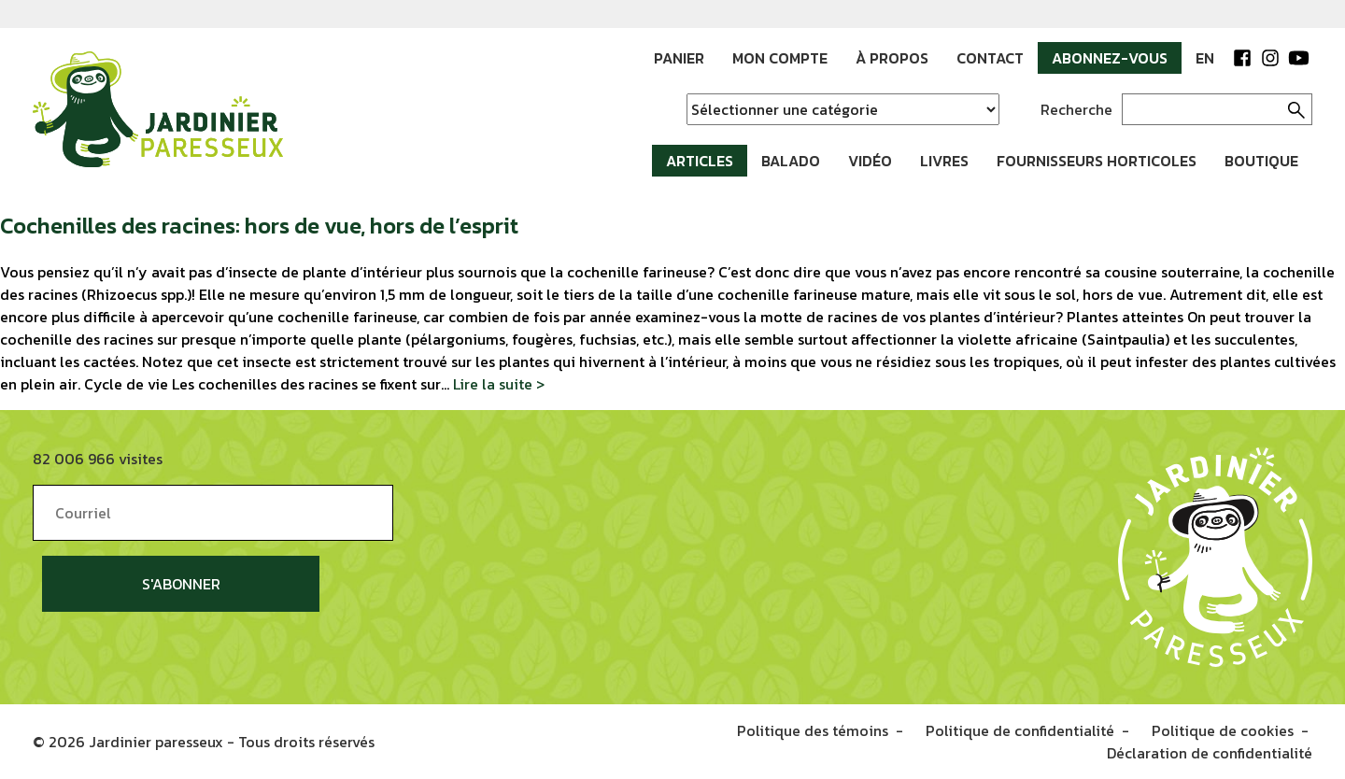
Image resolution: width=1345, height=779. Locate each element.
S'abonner (181, 584)
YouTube (1298, 58)
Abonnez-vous (1110, 58)
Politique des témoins (812, 730)
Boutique (1261, 160)
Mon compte (780, 58)
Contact (990, 58)
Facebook (1242, 58)
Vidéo (870, 160)
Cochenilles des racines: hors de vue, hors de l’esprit (259, 225)
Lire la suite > (499, 384)
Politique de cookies (1223, 730)
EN (1205, 58)
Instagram (1270, 58)
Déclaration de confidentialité (1209, 753)
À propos (892, 58)
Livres (944, 160)
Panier (679, 58)
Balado (790, 160)
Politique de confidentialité (1020, 730)
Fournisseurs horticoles (1096, 160)
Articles (699, 160)
